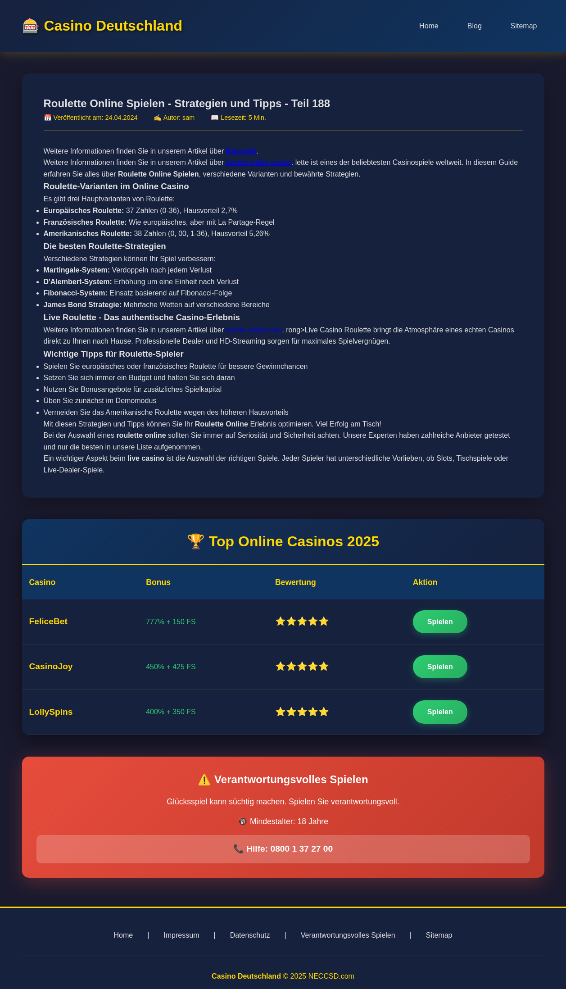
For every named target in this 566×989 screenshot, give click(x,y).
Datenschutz (250, 935)
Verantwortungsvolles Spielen (348, 935)
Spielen (440, 622)
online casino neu (254, 330)
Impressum (181, 935)
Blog (474, 26)
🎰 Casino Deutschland (102, 26)
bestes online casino (258, 162)
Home (429, 26)
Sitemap (524, 26)
